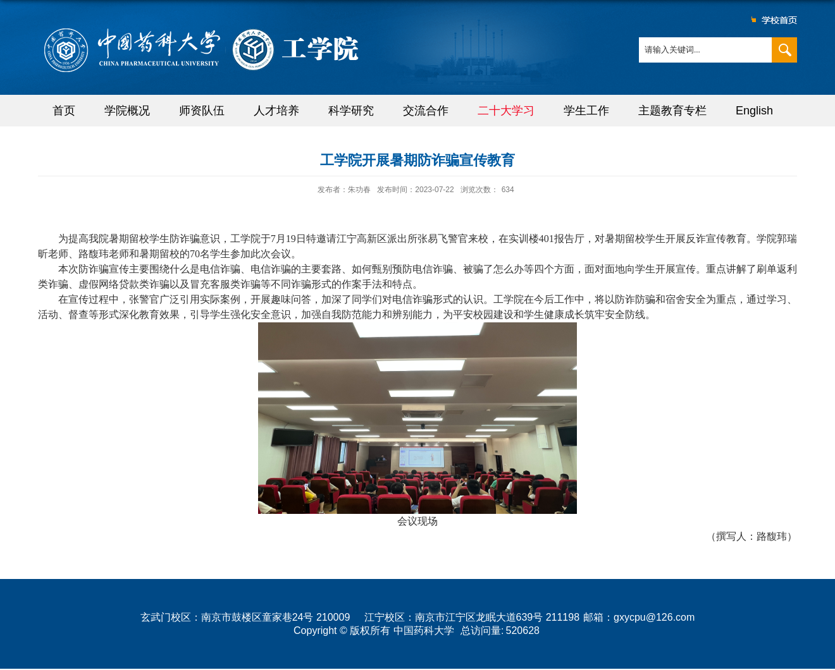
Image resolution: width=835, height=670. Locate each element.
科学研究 (351, 110)
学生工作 (586, 110)
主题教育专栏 (672, 110)
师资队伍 (202, 110)
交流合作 (425, 110)
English (754, 110)
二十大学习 (506, 110)
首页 (64, 110)
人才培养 (276, 110)
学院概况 (127, 110)
